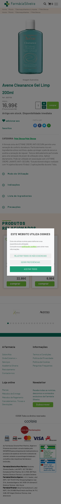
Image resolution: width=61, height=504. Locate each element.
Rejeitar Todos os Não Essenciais (30, 256)
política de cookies (29, 246)
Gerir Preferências (30, 262)
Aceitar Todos (30, 269)
